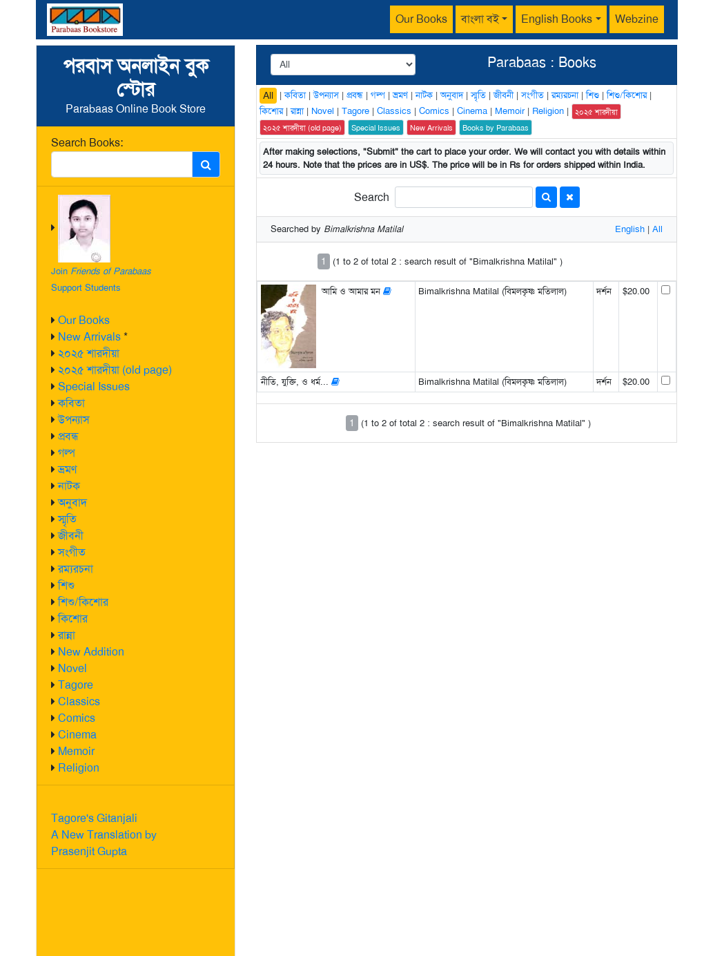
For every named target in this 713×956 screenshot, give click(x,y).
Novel (72, 668)
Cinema (77, 734)
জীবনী (71, 535)
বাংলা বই (480, 19)
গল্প (66, 453)
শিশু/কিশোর (83, 602)
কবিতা (71, 403)
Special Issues (94, 386)
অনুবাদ (72, 502)
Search (371, 197)
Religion (78, 768)
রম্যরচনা (75, 569)
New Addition (91, 651)
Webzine (636, 19)
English (630, 229)
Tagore (75, 685)
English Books (556, 19)
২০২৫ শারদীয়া (88, 353)
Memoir (76, 751)
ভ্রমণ (67, 469)
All (268, 95)
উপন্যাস (74, 419)
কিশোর (73, 618)
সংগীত (72, 552)
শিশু (66, 585)
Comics (76, 718)
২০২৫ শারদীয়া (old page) (115, 370)
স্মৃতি (67, 519)
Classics (79, 701)
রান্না (66, 635)
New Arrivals (89, 336)
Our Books (421, 19)
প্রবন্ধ (68, 436)
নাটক (69, 486)
